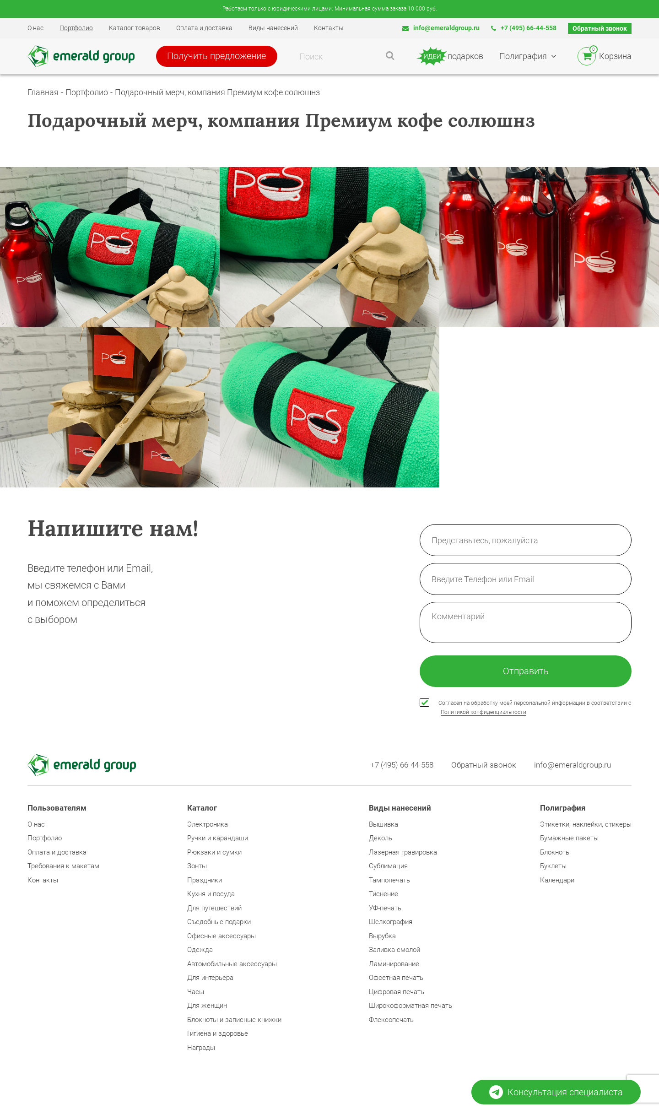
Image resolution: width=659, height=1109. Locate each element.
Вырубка (382, 936)
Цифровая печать (396, 992)
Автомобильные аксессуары (232, 964)
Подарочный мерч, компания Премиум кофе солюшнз (217, 92)
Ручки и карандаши (217, 838)
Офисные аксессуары (221, 936)
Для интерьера (210, 978)
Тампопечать (389, 880)
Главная (43, 92)
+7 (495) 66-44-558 (523, 28)
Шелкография (390, 922)
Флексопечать (391, 1020)
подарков (450, 56)
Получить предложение (218, 56)
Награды (201, 1048)
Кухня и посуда (211, 894)
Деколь (380, 838)
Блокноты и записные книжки (234, 1020)
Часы (195, 992)
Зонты (197, 866)
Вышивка (383, 825)
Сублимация (388, 866)
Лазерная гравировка (403, 853)
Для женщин (207, 1006)
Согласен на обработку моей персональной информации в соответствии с (534, 708)
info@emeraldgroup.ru (441, 28)
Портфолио (76, 28)
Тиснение (383, 894)
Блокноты (555, 853)
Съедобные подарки (219, 922)
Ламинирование (394, 964)
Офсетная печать (396, 978)
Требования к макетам (63, 866)
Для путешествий (214, 908)
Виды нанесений (273, 28)
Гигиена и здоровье (217, 1034)
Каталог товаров (134, 28)
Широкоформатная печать (410, 1006)
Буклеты (553, 866)
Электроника (207, 825)
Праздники (204, 880)
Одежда (200, 950)
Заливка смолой (394, 950)
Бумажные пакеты (569, 838)
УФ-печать (385, 908)
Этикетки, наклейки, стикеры (586, 825)
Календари (557, 880)
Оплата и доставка (204, 28)
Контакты (329, 28)
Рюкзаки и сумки (214, 853)
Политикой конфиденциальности (483, 712)
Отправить (526, 671)
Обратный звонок (600, 28)
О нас (35, 28)
